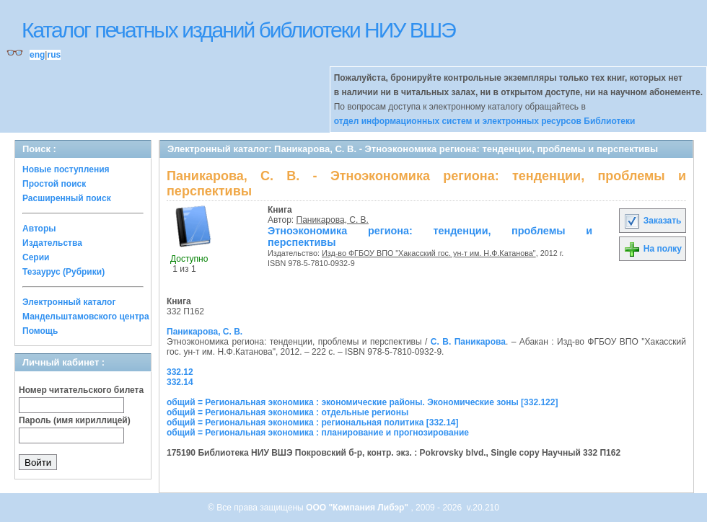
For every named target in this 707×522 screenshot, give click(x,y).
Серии (35, 257)
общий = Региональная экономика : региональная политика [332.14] (313, 422)
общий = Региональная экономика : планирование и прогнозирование (318, 433)
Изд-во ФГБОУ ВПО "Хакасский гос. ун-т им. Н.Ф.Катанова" (429, 253)
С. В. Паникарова (468, 342)
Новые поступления (66, 169)
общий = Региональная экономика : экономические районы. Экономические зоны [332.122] (362, 402)
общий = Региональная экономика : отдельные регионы (287, 412)
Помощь (40, 331)
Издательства (52, 243)
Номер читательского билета (81, 390)
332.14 (180, 382)
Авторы (39, 229)
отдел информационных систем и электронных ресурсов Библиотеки (485, 121)
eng (37, 55)
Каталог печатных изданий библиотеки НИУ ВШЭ (238, 30)
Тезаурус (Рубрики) (63, 272)
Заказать (652, 221)
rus (54, 55)
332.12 (180, 372)
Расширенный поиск (66, 198)
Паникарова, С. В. (333, 220)
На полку (652, 249)
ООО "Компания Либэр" (358, 508)
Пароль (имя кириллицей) (75, 420)
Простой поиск (54, 184)
